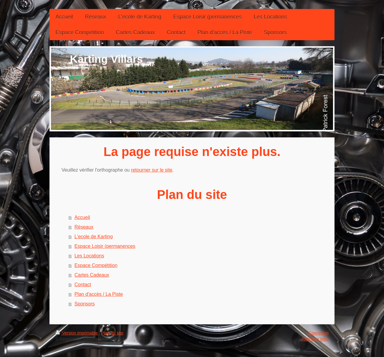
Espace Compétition (95, 265)
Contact (82, 284)
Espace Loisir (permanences (104, 246)
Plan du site (112, 333)
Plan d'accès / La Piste (98, 294)
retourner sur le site (151, 169)
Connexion (318, 333)
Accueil (82, 217)
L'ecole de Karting (93, 236)
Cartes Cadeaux (91, 275)
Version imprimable (77, 333)
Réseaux (83, 227)
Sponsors (84, 303)
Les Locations (89, 255)
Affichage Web (314, 339)
